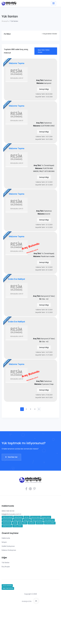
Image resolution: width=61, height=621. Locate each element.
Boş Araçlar (6, 579)
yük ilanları (31, 535)
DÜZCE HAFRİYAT (7, 598)
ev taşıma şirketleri (50, 535)
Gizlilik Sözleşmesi (8, 559)
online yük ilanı (6, 535)
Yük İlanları (5, 575)
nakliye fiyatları (18, 529)
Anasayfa (5, 21)
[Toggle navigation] (53, 3)
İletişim (4, 554)
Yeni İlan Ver (13, 469)
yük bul (14, 535)
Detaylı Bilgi (44, 90)
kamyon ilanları (46, 529)
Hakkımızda (6, 551)
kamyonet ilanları (7, 532)
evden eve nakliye (35, 529)
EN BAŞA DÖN (30, 613)
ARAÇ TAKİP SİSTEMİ (8, 601)
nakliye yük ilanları (37, 532)
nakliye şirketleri (17, 538)
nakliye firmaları (7, 538)
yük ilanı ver (40, 535)
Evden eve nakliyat (7, 529)
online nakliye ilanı (49, 532)
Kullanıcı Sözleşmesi (9, 563)
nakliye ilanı (27, 532)
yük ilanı (26, 529)
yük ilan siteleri (22, 535)
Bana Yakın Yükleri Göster (43, 51)
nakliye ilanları (18, 532)
